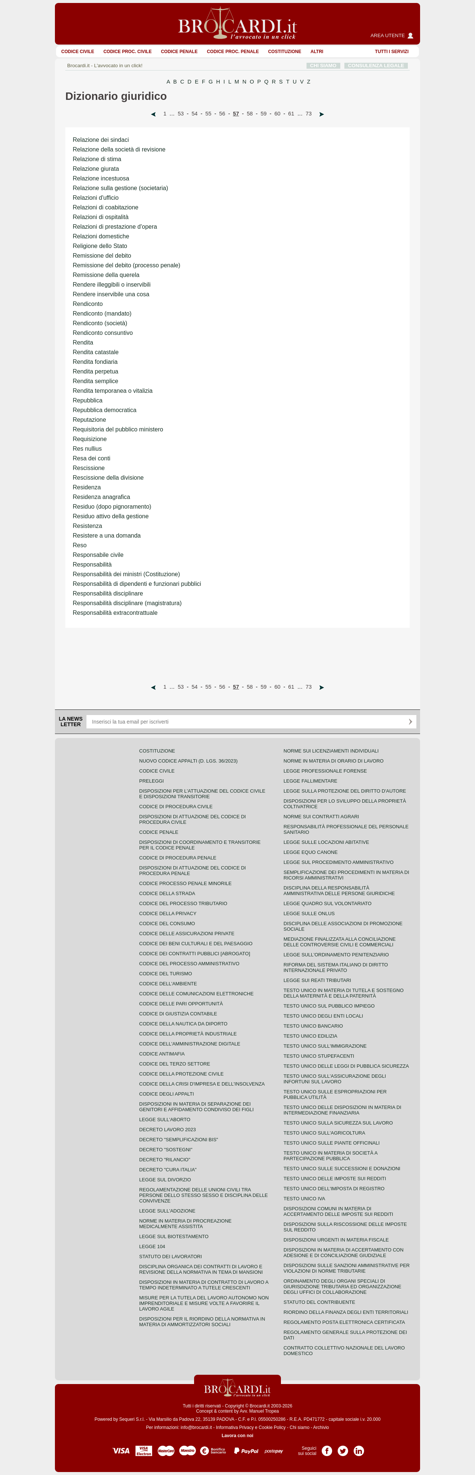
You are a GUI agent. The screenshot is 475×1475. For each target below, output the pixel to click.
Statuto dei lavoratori (170, 1256)
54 (194, 114)
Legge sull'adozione (167, 1211)
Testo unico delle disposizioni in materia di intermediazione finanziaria (342, 1110)
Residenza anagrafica (101, 497)
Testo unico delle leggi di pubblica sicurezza (346, 1066)
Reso (79, 545)
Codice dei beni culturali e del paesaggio (195, 943)
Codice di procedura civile (176, 806)
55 (208, 114)
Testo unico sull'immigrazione (325, 1046)
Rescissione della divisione (108, 477)
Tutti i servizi (392, 51)
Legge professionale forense (325, 771)
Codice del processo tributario (183, 903)
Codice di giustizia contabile (178, 1013)
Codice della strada (167, 893)
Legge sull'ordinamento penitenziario (336, 954)
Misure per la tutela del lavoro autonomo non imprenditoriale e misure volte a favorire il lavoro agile (204, 1303)
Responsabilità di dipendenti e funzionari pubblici (137, 584)
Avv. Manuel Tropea (259, 1411)
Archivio (321, 1427)
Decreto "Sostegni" (165, 1149)
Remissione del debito (102, 255)
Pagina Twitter (343, 1448)
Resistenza (87, 526)
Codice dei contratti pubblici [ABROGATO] (194, 953)
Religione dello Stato (100, 246)
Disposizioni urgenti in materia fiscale (336, 1240)
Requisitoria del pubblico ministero (118, 429)
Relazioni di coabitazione (105, 207)
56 (222, 114)
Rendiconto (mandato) (102, 313)
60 (277, 114)
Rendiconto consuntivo (103, 333)
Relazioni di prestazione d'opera (115, 226)
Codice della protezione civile (181, 1074)
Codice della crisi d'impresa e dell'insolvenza (202, 1084)
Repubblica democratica (105, 410)
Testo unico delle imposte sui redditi (335, 1178)
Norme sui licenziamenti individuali (331, 751)
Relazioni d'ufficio (96, 198)
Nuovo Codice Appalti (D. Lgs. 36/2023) (188, 761)
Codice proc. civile (128, 51)
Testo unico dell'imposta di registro (334, 1188)
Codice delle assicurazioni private (187, 933)
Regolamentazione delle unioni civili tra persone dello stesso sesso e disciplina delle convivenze (203, 1195)
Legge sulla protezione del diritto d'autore (345, 791)
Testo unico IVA (304, 1198)
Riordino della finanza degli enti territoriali (346, 1312)
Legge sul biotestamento (174, 1236)
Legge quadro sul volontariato (327, 903)
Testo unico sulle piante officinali (332, 1143)
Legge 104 (152, 1246)
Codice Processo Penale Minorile (185, 883)
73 (309, 114)
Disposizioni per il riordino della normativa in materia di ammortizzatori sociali (202, 1321)
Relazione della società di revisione (119, 149)
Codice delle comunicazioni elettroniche (196, 993)
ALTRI (317, 51)
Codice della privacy (167, 913)
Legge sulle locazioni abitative (326, 842)
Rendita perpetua (95, 371)
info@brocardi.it (196, 1427)
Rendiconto (88, 304)
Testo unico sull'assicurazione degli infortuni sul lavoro (335, 1078)
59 (263, 114)
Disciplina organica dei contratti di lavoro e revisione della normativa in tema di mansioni (201, 1269)
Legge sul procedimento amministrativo (339, 862)
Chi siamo (299, 1427)
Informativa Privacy (235, 1427)
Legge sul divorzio (165, 1179)
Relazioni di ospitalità (100, 217)
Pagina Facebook (327, 1448)
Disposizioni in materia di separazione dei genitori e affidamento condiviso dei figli (196, 1106)
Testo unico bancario (313, 1026)
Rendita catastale (96, 352)
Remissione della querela (106, 275)
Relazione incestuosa (101, 178)
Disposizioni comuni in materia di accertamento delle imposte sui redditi (338, 1211)
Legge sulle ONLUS (309, 913)
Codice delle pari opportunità (181, 1003)
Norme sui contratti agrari (321, 816)
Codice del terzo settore (174, 1064)
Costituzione (284, 51)
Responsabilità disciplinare (108, 593)
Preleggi (151, 781)
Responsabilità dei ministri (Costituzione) (126, 574)
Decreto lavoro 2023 (167, 1129)
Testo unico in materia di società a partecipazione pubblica (330, 1155)
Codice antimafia (162, 1054)
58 (250, 114)
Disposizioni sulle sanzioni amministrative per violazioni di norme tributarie (347, 1268)
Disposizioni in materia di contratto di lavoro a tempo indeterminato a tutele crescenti (203, 1284)
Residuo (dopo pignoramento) (112, 506)
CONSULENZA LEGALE (376, 65)
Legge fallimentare (310, 781)
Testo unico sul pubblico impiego (329, 1006)
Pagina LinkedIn (359, 1448)
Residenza (87, 487)
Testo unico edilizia (310, 1036)
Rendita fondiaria (95, 362)
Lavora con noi (237, 1435)
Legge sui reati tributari (317, 980)
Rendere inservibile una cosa (111, 294)
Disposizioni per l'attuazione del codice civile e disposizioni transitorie (202, 793)
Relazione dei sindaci (101, 140)
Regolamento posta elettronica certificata (344, 1322)
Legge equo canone (311, 852)
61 (291, 114)
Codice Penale (179, 51)
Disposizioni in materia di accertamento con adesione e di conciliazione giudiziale (343, 1252)
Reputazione (89, 420)
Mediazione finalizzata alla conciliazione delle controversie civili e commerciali (340, 941)
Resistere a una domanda (107, 535)
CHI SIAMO (323, 65)
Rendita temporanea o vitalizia (113, 391)
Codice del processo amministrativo (189, 963)
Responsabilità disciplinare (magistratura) (127, 603)
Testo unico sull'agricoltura (324, 1133)
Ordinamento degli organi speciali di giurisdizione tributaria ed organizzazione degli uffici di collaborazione (342, 1286)
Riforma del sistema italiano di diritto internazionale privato (336, 967)
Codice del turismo (165, 973)
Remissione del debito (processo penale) (126, 265)
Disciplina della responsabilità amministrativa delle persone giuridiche (339, 890)
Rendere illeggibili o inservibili (112, 284)
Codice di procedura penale (177, 858)
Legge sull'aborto (164, 1119)
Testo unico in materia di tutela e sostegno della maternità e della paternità (344, 993)
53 (181, 114)
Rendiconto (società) (100, 323)
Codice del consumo (167, 923)
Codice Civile (77, 51)
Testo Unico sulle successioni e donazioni (342, 1168)
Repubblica (87, 400)
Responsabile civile (98, 555)
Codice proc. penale (233, 51)
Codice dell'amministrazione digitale (189, 1044)
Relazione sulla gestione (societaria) (120, 188)
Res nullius (87, 449)
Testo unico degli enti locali (323, 1016)
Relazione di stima (97, 159)
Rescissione (89, 468)
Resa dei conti (91, 458)
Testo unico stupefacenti (319, 1056)
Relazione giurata (96, 169)
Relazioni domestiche (101, 236)
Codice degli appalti (166, 1094)
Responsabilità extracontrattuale (115, 613)
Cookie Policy (272, 1427)
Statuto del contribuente (319, 1302)
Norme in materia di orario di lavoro (334, 761)
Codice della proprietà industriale (188, 1034)
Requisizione (90, 439)
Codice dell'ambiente (168, 983)
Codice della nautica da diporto (183, 1024)
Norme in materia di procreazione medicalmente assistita (185, 1223)
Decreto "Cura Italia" (168, 1169)
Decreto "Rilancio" (164, 1159)
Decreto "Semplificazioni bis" (178, 1139)
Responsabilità (92, 564)
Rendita (83, 342)
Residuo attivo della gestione (111, 516)
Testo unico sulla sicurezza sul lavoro (338, 1123)
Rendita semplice (95, 381)
